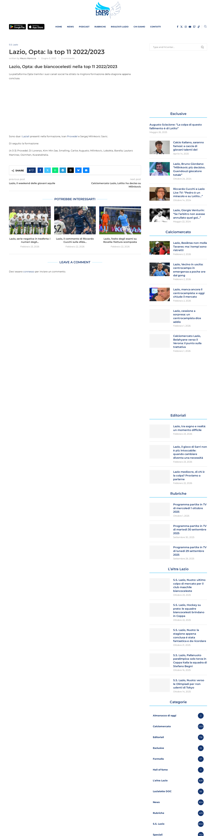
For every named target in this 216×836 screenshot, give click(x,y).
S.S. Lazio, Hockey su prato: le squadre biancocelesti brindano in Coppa (189, 617)
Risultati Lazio (119, 26)
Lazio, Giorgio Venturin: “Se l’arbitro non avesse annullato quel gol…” (189, 215)
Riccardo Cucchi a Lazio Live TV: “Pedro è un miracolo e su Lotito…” (189, 193)
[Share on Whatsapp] (55, 170)
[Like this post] (32, 170)
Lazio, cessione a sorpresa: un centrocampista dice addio (187, 319)
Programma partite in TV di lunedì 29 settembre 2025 (188, 556)
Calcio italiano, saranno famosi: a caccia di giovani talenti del (189, 146)
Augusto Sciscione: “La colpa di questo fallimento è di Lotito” (176, 126)
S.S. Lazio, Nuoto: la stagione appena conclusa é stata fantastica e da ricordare (186, 644)
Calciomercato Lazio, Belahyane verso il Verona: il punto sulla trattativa (188, 345)
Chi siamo (139, 26)
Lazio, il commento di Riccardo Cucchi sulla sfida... (75, 240)
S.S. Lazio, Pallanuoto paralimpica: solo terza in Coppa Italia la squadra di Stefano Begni (189, 674)
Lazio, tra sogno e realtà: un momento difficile (190, 432)
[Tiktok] (198, 26)
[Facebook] (177, 26)
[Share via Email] (86, 170)
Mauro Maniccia (28, 58)
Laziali (25, 136)
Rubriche (100, 26)
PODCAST (84, 26)
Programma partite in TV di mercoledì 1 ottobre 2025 (188, 513)
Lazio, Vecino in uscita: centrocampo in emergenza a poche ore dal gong (189, 272)
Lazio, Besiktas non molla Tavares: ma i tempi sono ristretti (186, 248)
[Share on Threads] (70, 170)
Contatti (155, 26)
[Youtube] (190, 26)
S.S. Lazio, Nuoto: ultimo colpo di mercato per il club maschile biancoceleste (190, 591)
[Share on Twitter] (47, 170)
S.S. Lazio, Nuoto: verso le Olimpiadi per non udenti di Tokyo (189, 699)
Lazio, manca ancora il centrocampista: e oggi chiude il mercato (189, 296)
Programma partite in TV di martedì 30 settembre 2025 (188, 535)
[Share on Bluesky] (78, 170)
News (70, 26)
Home (58, 26)
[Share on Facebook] (40, 170)
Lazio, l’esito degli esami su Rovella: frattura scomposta (120, 240)
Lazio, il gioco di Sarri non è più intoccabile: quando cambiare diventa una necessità (188, 456)
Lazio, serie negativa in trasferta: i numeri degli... (29, 240)
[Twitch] (194, 26)
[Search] (205, 26)
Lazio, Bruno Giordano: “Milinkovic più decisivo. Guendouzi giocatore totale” (190, 170)
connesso (28, 271)
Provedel (72, 136)
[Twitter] (181, 26)
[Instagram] (186, 26)
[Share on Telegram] (63, 170)
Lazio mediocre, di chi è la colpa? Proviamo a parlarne (189, 480)
